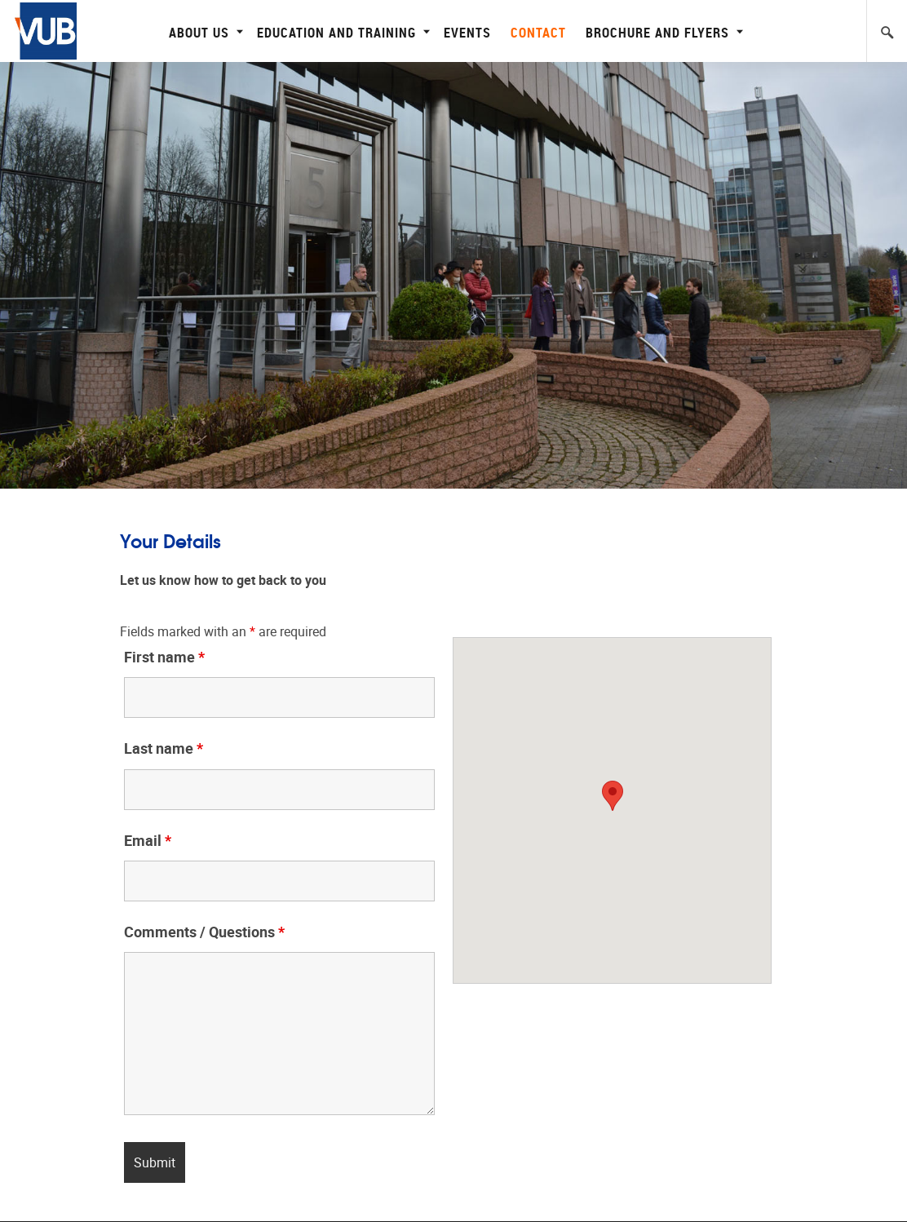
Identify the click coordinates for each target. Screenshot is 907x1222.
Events (467, 32)
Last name (163, 749)
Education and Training (341, 31)
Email (147, 841)
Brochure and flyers (662, 31)
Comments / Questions (204, 932)
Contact (538, 32)
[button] (612, 796)
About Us (204, 31)
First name (164, 657)
